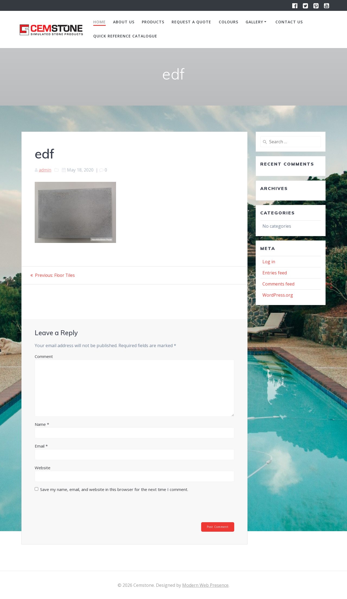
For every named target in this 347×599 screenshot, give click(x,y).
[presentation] (71, 508)
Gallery (254, 21)
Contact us (289, 21)
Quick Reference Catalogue (125, 36)
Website (42, 467)
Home (99, 21)
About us (123, 21)
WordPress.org (277, 295)
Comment (44, 356)
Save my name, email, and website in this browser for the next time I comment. (114, 489)
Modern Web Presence (205, 585)
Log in (268, 262)
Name (42, 424)
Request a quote (191, 21)
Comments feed (278, 284)
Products (153, 21)
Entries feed (274, 273)
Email (41, 445)
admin (45, 170)
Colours (228, 21)
